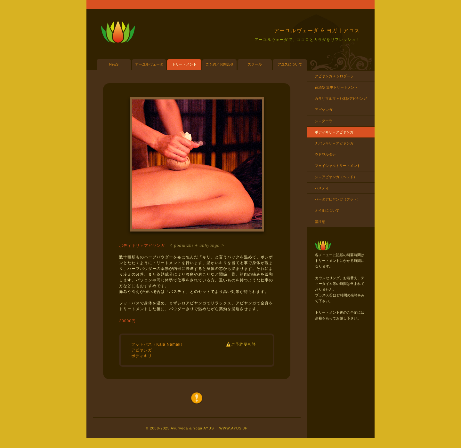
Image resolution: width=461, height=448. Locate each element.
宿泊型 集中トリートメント (336, 87)
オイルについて (327, 210)
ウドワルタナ (325, 154)
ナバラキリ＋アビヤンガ (334, 143)
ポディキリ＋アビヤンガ (334, 132)
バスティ (322, 188)
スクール (255, 64)
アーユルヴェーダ (149, 64)
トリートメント (184, 64)
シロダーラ (323, 121)
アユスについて (290, 64)
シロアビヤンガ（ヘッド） (336, 177)
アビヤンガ (323, 110)
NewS (113, 64)
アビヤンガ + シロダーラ (334, 76)
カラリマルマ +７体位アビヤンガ (341, 98)
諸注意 (320, 222)
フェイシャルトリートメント (337, 166)
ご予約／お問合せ (220, 64)
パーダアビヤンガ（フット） (337, 199)
